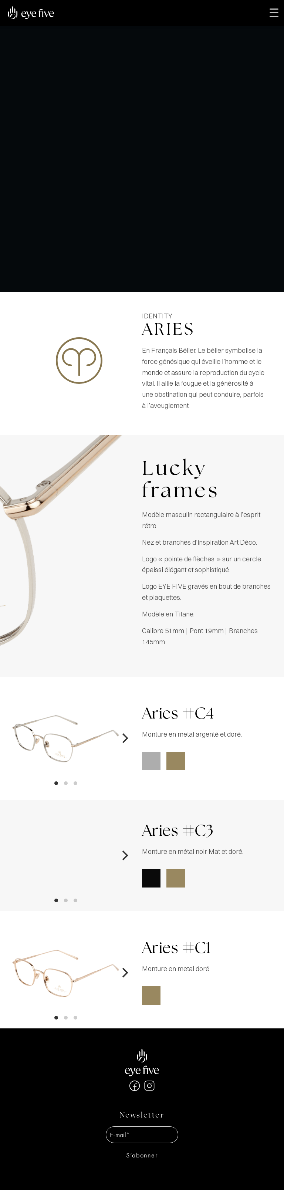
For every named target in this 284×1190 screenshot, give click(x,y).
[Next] (124, 738)
